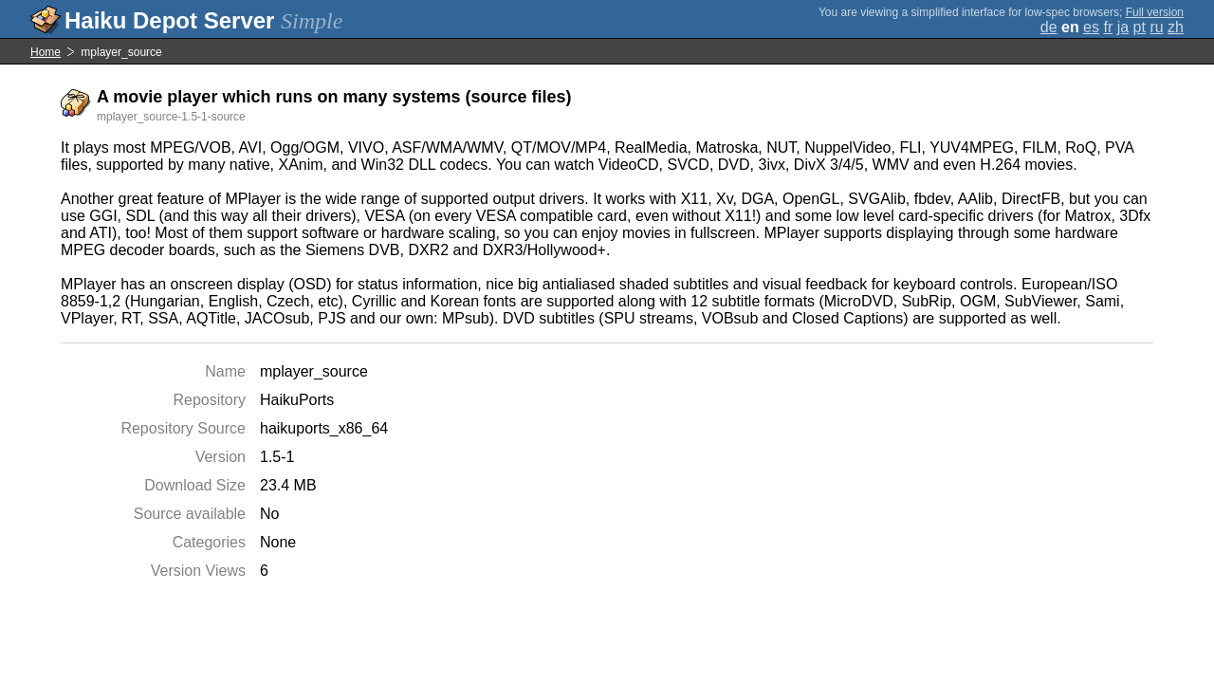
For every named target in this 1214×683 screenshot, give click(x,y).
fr (1108, 27)
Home (45, 52)
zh (1176, 27)
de (1049, 27)
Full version (1155, 12)
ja (1123, 27)
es (1091, 27)
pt (1139, 27)
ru (1156, 27)
